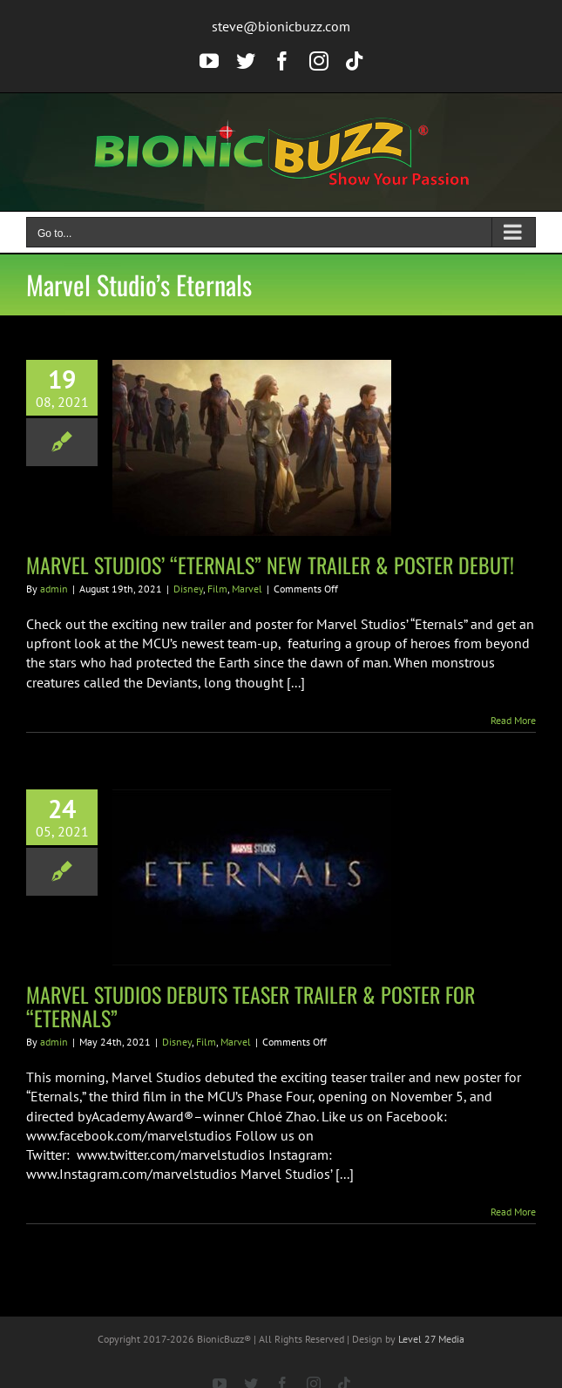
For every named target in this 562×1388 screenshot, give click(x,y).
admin (54, 588)
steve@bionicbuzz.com (281, 26)
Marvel (247, 588)
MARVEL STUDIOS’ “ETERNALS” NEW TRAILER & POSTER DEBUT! (270, 564)
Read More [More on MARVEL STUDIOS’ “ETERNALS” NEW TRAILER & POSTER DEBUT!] (513, 720)
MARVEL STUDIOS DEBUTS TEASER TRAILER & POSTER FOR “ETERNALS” (250, 1005)
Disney (188, 588)
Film (217, 588)
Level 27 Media (431, 1338)
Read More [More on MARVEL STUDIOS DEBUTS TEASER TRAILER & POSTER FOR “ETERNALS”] (513, 1211)
